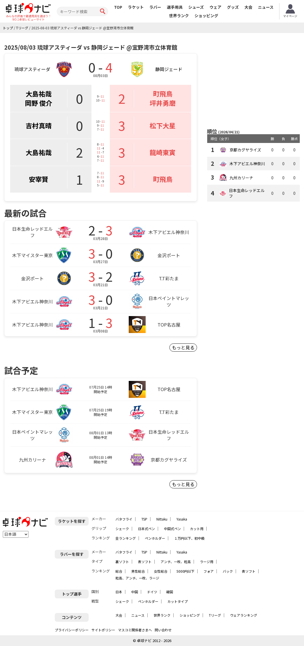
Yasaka (181, 519)
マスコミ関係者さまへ (135, 629)
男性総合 (138, 571)
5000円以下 (185, 571)
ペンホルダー (155, 538)
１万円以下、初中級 (189, 538)
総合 (118, 571)
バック (228, 571)
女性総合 (160, 571)
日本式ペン (146, 528)
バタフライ (123, 519)
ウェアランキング (243, 615)
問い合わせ (163, 629)
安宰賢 (38, 179)
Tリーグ (215, 615)
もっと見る (183, 347)
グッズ (233, 7)
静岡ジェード (168, 69)
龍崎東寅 (163, 152)
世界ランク (179, 15)
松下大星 (163, 125)
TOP (118, 7)
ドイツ (152, 591)
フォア (209, 571)
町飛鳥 (162, 93)
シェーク (122, 528)
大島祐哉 (39, 93)
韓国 (169, 591)
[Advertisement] (254, 80)
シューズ (196, 7)
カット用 (197, 528)
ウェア (215, 7)
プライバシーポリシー (72, 629)
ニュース (266, 7)
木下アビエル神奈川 (247, 163)
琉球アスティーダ (32, 69)
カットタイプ (177, 601)
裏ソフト (122, 561)
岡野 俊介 (38, 103)
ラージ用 (206, 561)
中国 (134, 591)
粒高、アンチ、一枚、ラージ (137, 578)
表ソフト (145, 561)
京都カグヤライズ (245, 150)
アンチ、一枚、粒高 (176, 561)
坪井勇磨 (163, 103)
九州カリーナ (241, 177)
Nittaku (161, 519)
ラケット (136, 7)
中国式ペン (172, 528)
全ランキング (125, 538)
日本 (118, 591)
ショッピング (206, 15)
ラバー (155, 7)
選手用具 (175, 7)
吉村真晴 (39, 125)
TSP (144, 519)
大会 (248, 7)
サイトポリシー (103, 629)
